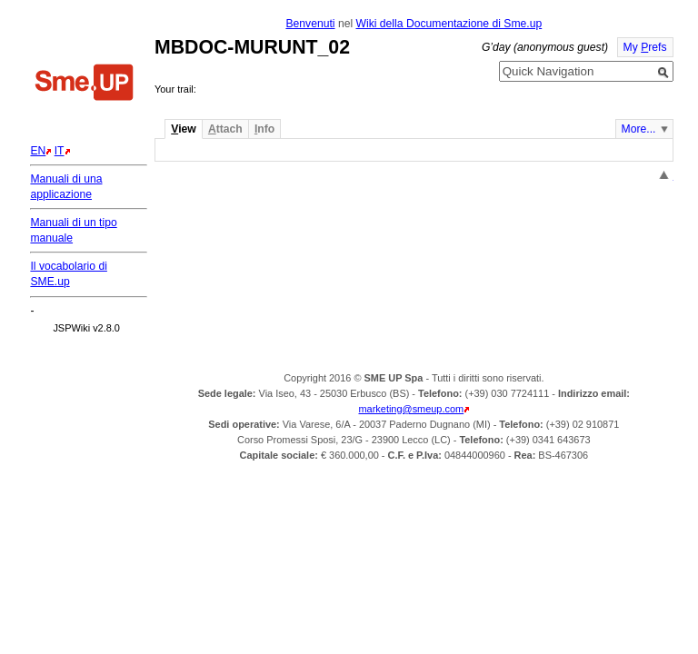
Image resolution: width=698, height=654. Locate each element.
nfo (264, 129)
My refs (645, 47)
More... (639, 129)
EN (37, 150)
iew (183, 129)
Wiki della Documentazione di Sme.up (448, 23)
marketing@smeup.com (411, 408)
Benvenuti (309, 23)
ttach (225, 129)
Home (85, 84)
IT (60, 150)
